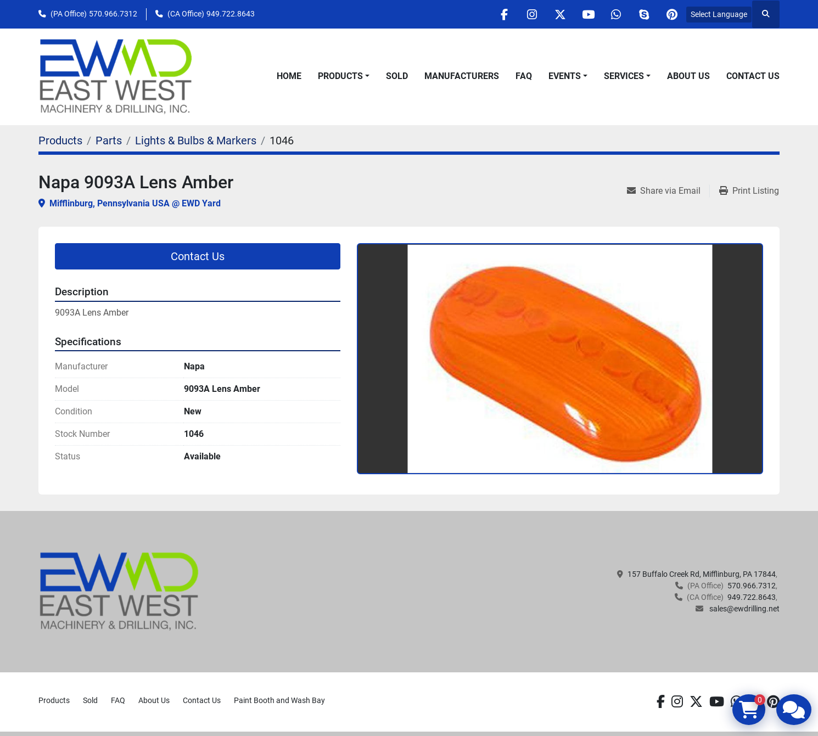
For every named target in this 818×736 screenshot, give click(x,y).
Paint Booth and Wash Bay (279, 700)
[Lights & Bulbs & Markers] (195, 140)
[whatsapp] (616, 14)
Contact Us (753, 76)
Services (624, 76)
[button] (343, 76)
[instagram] (532, 14)
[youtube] (588, 14)
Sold (397, 76)
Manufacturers (461, 76)
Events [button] (564, 76)
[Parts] (109, 140)
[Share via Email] (668, 191)
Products (340, 76)
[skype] (644, 14)
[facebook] (504, 14)
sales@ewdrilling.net (744, 608)
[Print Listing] (749, 191)
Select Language (719, 14)
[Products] (60, 140)
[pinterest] (672, 14)
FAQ (524, 76)
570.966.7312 (113, 13)
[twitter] (560, 14)
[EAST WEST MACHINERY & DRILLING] (119, 590)
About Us (688, 76)
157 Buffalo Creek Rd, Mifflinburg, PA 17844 (701, 574)
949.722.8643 (230, 13)
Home (289, 76)
